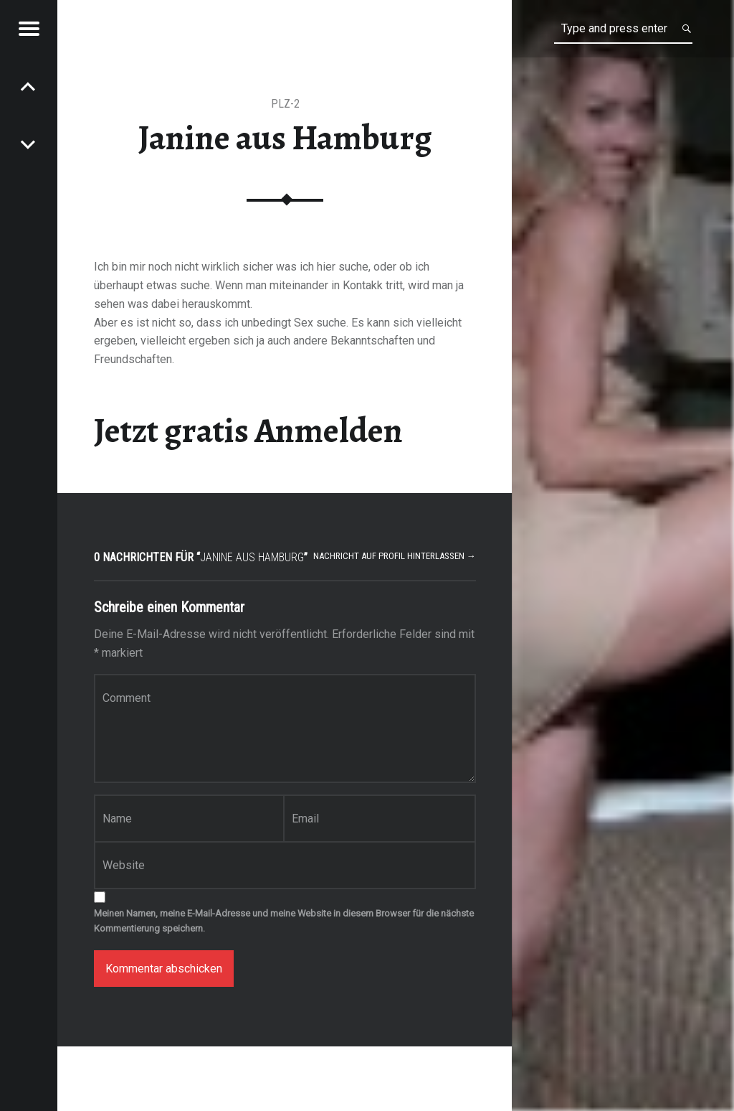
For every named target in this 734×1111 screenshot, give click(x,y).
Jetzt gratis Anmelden (248, 430)
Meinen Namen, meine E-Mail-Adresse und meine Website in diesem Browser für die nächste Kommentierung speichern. (284, 921)
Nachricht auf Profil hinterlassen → (394, 555)
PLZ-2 (285, 104)
